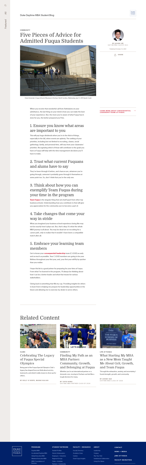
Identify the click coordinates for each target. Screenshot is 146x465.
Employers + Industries (59, 456)
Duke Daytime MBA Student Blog (37, 15)
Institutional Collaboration (101, 458)
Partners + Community (59, 464)
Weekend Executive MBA (38, 458)
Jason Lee (119, 43)
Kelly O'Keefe (29, 380)
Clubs (22, 352)
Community (25, 30)
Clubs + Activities (57, 461)
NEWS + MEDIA (121, 451)
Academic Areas (78, 453)
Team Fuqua (35, 200)
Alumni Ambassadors (58, 453)
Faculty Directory (78, 450)
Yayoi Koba (68, 381)
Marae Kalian (42, 380)
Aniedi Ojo (107, 379)
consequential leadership (54, 253)
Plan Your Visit (98, 456)
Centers (75, 456)
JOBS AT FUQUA (121, 456)
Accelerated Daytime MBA (39, 453)
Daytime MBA (35, 450)
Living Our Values (99, 461)
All (5, 13)
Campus (96, 453)
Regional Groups (57, 458)
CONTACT (118, 447)
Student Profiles (57, 450)
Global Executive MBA (38, 456)
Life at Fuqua (106, 352)
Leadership (97, 450)
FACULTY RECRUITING (123, 460)
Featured (5, 24)
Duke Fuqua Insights (79, 458)
